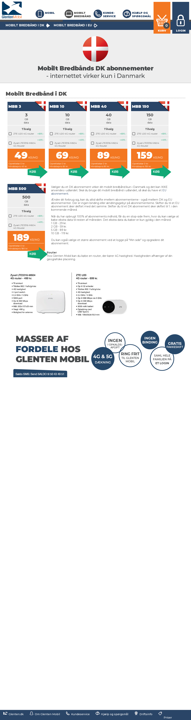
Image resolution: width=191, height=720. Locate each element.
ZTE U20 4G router (23, 133)
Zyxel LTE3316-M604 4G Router (24, 144)
